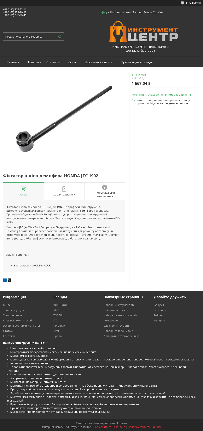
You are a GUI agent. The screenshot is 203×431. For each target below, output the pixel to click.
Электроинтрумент (116, 325)
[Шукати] (60, 36)
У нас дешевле (13, 315)
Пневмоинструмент (117, 310)
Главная (13, 62)
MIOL (56, 310)
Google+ (159, 305)
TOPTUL (58, 315)
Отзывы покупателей (17, 320)
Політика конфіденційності (144, 427)
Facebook (160, 310)
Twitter (158, 315)
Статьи (8, 331)
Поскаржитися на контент (109, 427)
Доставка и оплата (98, 62)
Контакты (53, 62)
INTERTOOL (60, 305)
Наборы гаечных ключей (120, 315)
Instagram (160, 320)
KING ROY (59, 325)
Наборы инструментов (119, 305)
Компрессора (112, 320)
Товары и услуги (13, 310)
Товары (33, 62)
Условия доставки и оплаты (21, 325)
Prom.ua (122, 423)
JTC (55, 320)
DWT (56, 331)
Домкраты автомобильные (122, 336)
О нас (72, 62)
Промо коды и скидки (137, 62)
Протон (58, 336)
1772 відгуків (193, 3)
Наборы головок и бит (118, 331)
